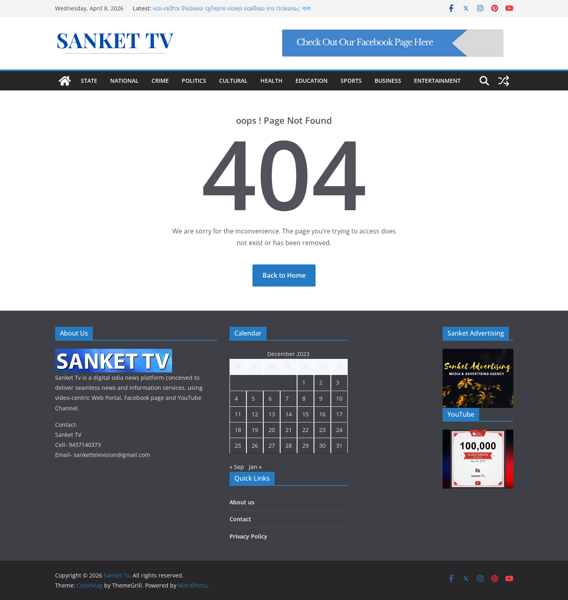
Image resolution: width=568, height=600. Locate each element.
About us (242, 502)
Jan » (255, 467)
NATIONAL (124, 80)
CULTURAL (233, 80)
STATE (89, 80)
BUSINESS (388, 80)
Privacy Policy (248, 536)
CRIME (160, 80)
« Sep (237, 467)
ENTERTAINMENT (437, 80)
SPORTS (351, 80)
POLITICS (194, 80)
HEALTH (271, 80)
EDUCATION (311, 80)
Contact (240, 519)
